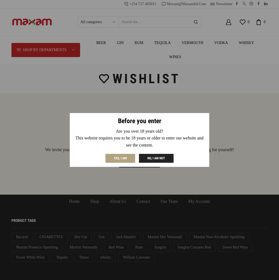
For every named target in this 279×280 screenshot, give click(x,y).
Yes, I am (120, 158)
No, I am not (156, 158)
